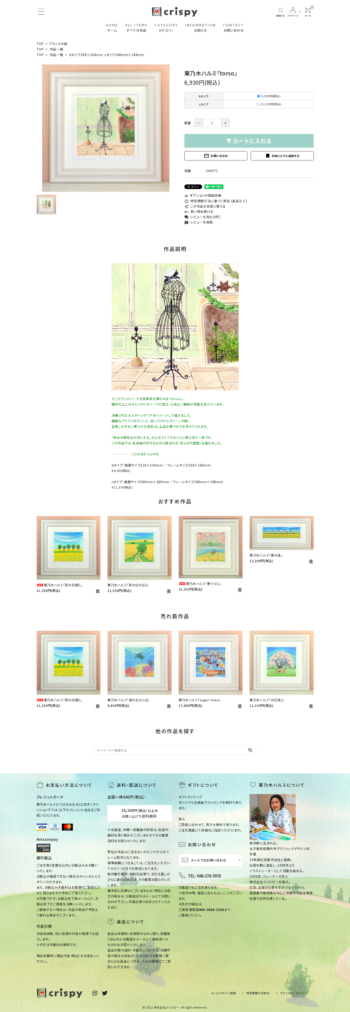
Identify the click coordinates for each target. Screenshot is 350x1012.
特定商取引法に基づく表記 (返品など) (215, 201)
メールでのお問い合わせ (204, 860)
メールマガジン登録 (223, 993)
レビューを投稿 (198, 222)
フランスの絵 (58, 43)
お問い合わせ (216, 156)
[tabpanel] (106, 128)
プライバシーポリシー (293, 993)
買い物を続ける (199, 211)
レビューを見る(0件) (202, 216)
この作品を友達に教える (205, 206)
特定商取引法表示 (258, 993)
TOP (40, 43)
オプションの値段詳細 (202, 195)
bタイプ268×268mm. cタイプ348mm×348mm (106, 54)
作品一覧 (56, 49)
